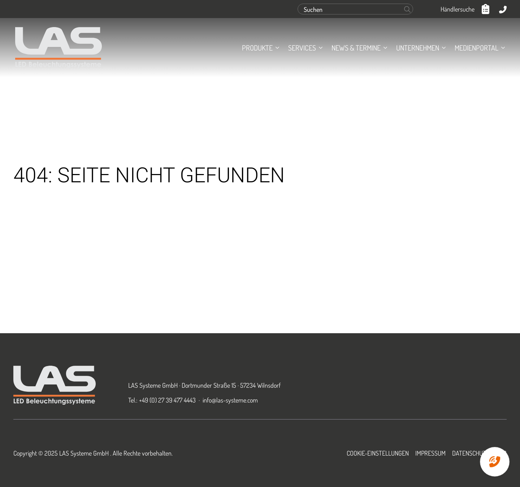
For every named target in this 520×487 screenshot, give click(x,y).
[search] (407, 9)
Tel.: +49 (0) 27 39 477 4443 (162, 400)
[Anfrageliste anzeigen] (487, 9)
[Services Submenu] (319, 47)
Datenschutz (470, 453)
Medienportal (476, 47)
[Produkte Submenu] (276, 47)
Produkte (257, 47)
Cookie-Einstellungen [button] (378, 453)
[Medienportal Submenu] (501, 47)
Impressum (430, 453)
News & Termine (356, 47)
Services (302, 47)
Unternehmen (417, 47)
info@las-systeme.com (230, 400)
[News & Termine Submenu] (384, 47)
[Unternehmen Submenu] (442, 47)
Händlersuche (457, 9)
